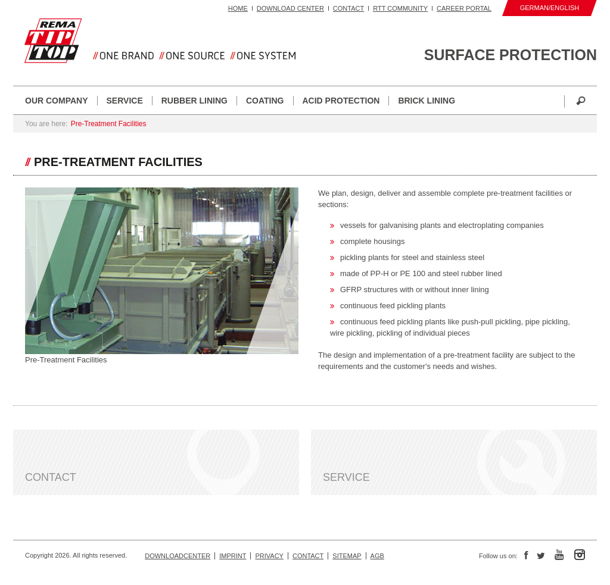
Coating (265, 100)
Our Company (56, 100)
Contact (348, 8)
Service (125, 100)
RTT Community (400, 8)
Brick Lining (426, 100)
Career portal (464, 8)
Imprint (232, 555)
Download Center (290, 8)
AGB (377, 555)
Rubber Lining (194, 100)
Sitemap (346, 555)
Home (238, 8)
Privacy (269, 555)
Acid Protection (341, 100)
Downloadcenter (177, 555)
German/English (550, 7)
